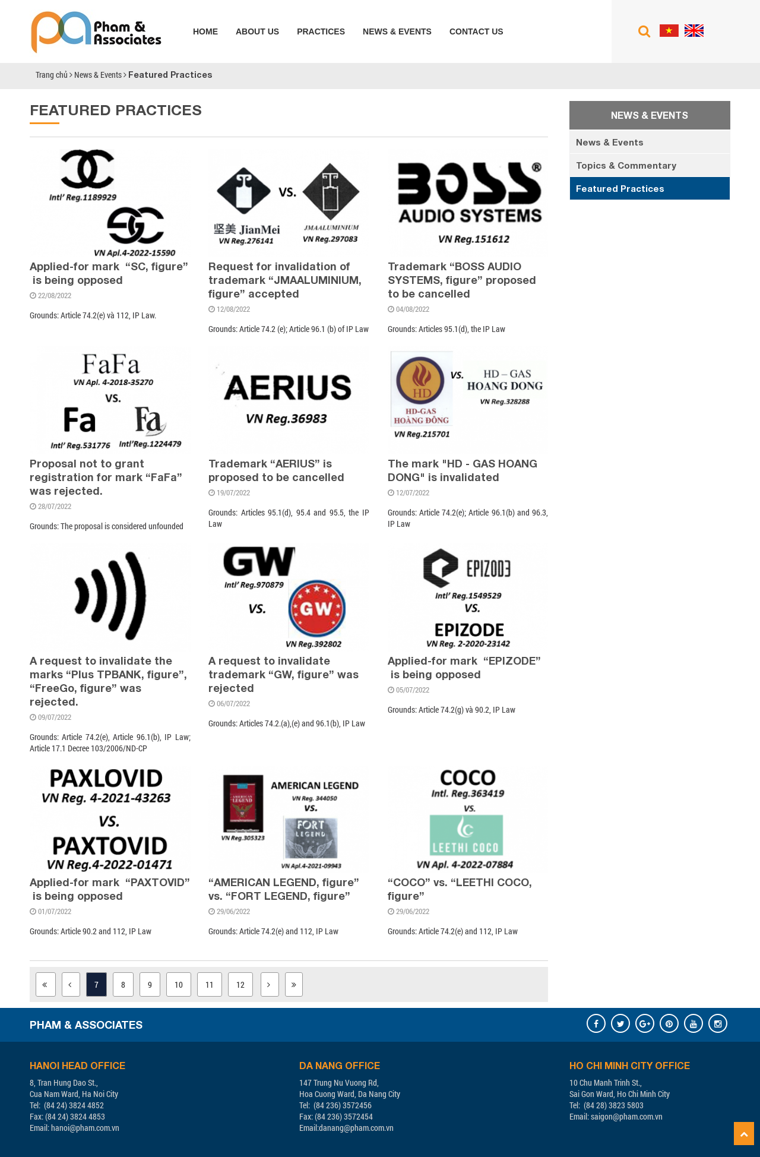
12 (240, 984)
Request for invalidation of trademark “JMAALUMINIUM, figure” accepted (285, 280)
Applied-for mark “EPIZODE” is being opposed (464, 667)
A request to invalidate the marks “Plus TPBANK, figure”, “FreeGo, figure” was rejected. (108, 681)
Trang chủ (52, 74)
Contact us (476, 31)
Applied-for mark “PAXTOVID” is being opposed (110, 888)
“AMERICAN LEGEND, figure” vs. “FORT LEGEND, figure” (283, 888)
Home (205, 31)
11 (210, 984)
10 (179, 984)
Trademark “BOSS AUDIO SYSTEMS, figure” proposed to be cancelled (462, 280)
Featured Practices (170, 74)
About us (257, 31)
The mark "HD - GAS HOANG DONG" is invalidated (462, 470)
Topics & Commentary (626, 165)
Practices (321, 31)
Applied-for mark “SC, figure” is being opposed (109, 273)
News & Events (397, 31)
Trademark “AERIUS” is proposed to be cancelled (276, 470)
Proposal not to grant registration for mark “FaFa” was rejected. (106, 477)
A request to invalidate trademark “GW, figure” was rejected (283, 674)
